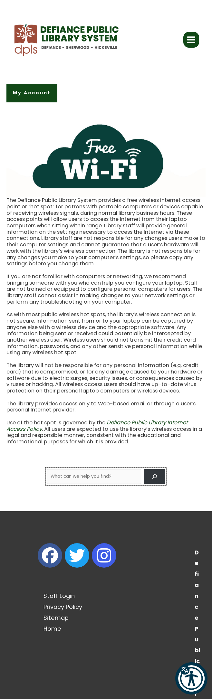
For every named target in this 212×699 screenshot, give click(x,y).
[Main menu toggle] (191, 40)
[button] (31, 93)
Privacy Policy (62, 607)
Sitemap (56, 618)
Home (52, 629)
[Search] (154, 476)
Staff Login (59, 596)
